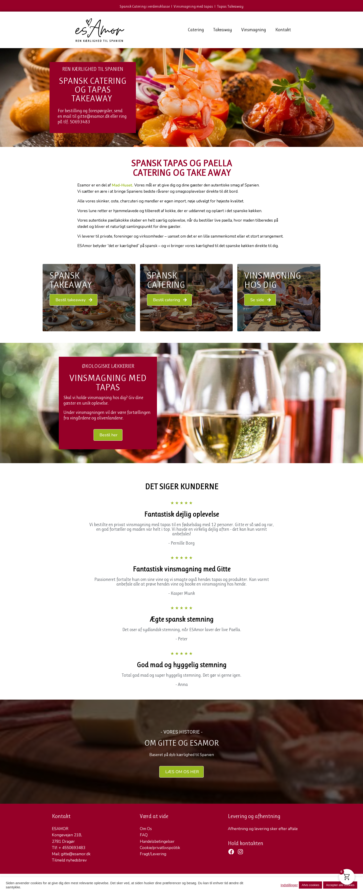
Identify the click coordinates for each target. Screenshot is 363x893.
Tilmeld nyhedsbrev (69, 860)
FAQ (144, 835)
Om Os (146, 828)
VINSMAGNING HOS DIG (272, 280)
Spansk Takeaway (71, 280)
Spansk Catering (166, 280)
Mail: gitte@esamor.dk (71, 854)
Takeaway (222, 29)
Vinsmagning (253, 29)
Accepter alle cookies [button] (340, 885)
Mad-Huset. (122, 185)
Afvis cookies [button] (310, 885)
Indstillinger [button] (289, 885)
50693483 (80, 121)
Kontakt (283, 29)
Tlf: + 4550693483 (68, 847)
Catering (196, 29)
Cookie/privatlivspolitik (160, 847)
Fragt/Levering (153, 854)
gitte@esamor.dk (93, 116)
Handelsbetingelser (157, 841)
